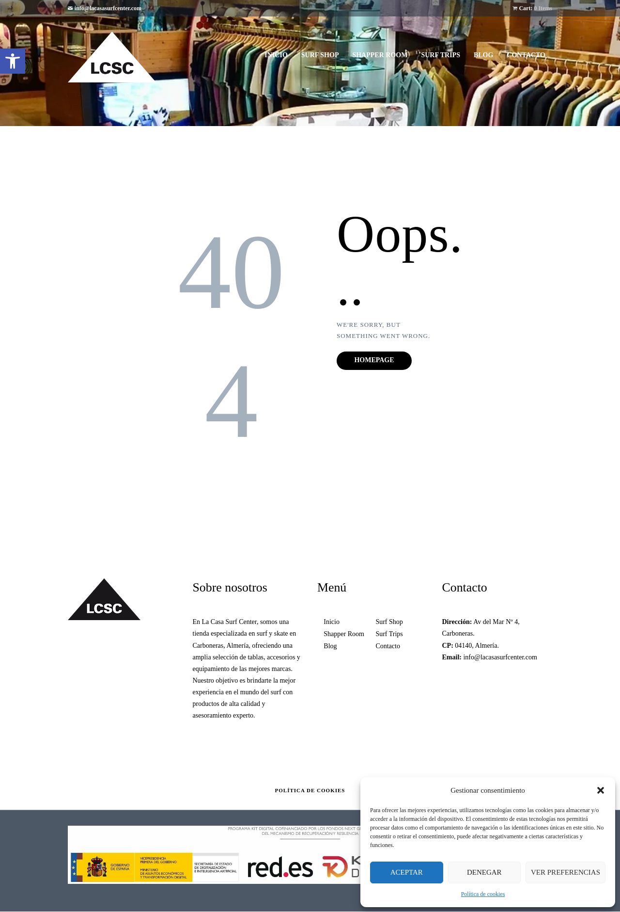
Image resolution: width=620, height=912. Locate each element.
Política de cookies (483, 894)
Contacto (387, 646)
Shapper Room (344, 634)
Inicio (332, 621)
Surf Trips (389, 634)
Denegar (484, 872)
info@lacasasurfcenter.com (108, 8)
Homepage (374, 360)
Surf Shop (389, 621)
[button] (12, 61)
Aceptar (406, 872)
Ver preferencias (565, 872)
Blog (330, 646)
